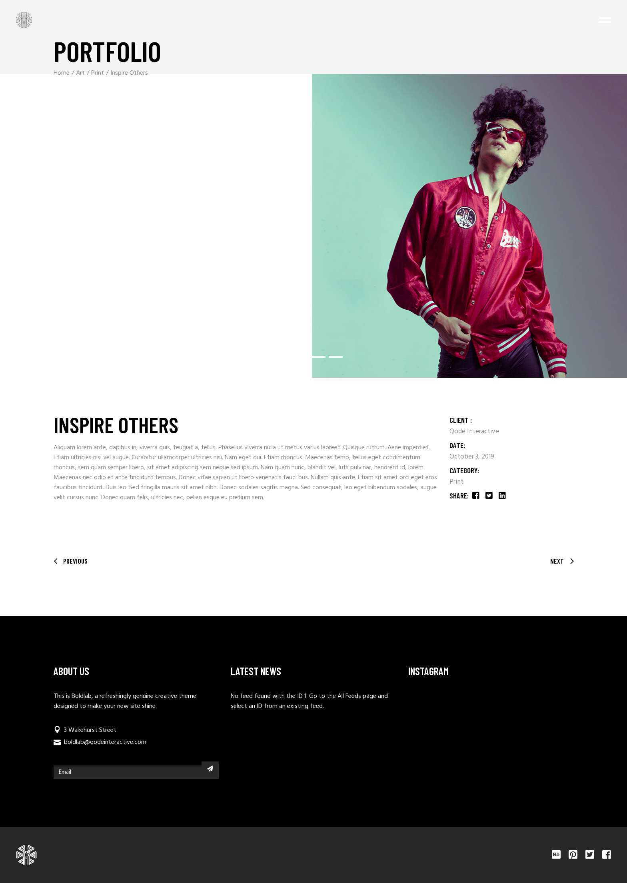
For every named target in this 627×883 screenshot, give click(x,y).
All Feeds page (356, 696)
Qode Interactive (474, 432)
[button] (296, 357)
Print (456, 482)
